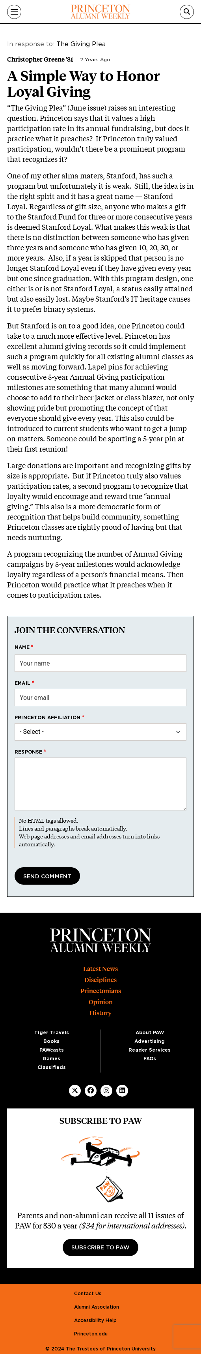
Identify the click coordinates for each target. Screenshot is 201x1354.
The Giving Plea (81, 44)
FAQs (149, 1058)
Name (22, 647)
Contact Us (87, 1293)
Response (29, 752)
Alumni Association (96, 1307)
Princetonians (100, 991)
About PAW (150, 1032)
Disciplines (100, 980)
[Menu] (14, 12)
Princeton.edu (91, 1333)
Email (22, 683)
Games (51, 1058)
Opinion (101, 1002)
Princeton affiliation (47, 717)
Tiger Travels (51, 1032)
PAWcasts (51, 1050)
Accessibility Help (95, 1320)
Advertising (149, 1041)
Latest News (100, 969)
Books (51, 1041)
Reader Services (149, 1050)
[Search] (187, 12)
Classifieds (51, 1067)
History (100, 1013)
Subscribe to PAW (100, 1248)
